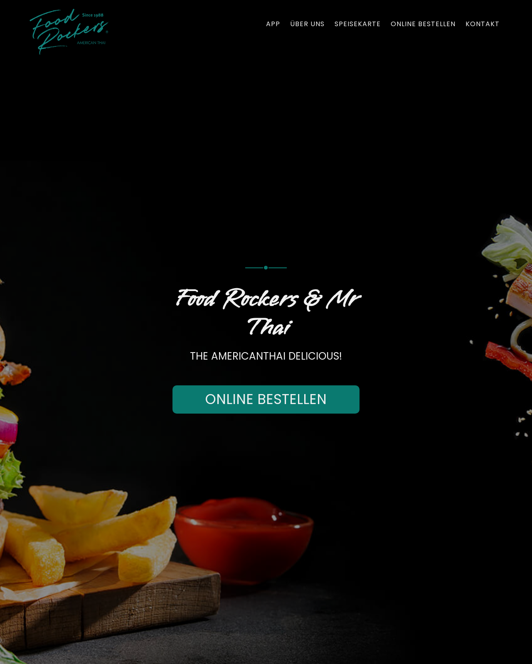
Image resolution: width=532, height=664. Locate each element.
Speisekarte (358, 24)
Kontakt (483, 24)
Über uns (307, 24)
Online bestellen (423, 24)
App (273, 24)
